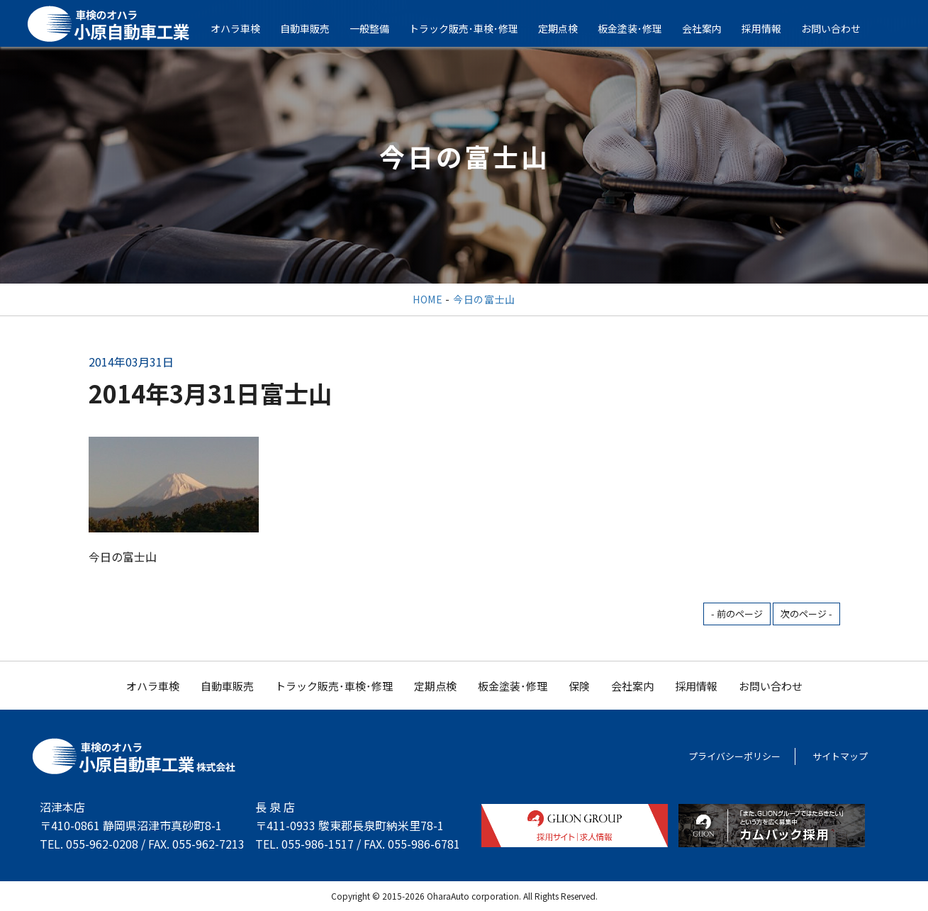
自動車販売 (315, 28)
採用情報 (771, 28)
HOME (428, 299)
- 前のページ (737, 613)
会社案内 (712, 28)
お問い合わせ (841, 28)
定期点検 (568, 28)
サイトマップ (840, 756)
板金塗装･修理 (640, 28)
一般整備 (379, 28)
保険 (579, 685)
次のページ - (806, 613)
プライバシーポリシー (734, 756)
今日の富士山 (484, 299)
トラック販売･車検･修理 (473, 28)
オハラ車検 (245, 28)
